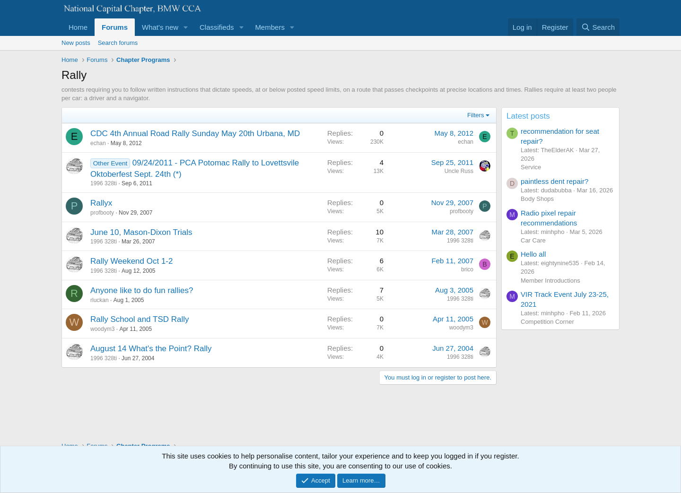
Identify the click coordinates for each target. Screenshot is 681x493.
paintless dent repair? (554, 181)
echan (98, 143)
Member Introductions (550, 280)
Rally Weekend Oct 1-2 (131, 261)
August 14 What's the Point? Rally (151, 348)
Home (78, 27)
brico (467, 269)
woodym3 (102, 329)
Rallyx (101, 203)
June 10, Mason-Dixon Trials (141, 232)
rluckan (99, 300)
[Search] (598, 27)
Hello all (533, 254)
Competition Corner (547, 321)
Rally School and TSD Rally (139, 319)
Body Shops (537, 198)
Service (531, 167)
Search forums (118, 42)
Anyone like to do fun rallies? (141, 290)
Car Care (533, 240)
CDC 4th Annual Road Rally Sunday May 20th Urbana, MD (195, 133)
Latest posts (528, 116)
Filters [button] (475, 115)
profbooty (102, 212)
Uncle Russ (459, 171)
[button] (185, 27)
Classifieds (217, 27)
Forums (115, 27)
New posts (75, 42)
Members (270, 27)
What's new (160, 27)
